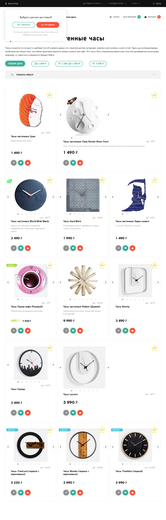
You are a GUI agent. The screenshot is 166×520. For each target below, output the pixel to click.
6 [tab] (40, 214)
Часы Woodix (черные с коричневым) (76, 478)
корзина (152, 17)
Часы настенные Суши (24, 136)
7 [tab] (44, 214)
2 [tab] (77, 138)
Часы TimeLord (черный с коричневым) (26, 478)
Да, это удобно (48, 25)
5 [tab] (36, 214)
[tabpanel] (84, 115)
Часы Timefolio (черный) (130, 476)
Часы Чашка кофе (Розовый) (28, 311)
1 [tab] (73, 138)
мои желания (129, 17)
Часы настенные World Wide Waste (27, 223)
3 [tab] (81, 138)
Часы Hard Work (72, 221)
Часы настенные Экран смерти (133, 221)
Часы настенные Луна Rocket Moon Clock (87, 141)
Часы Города (18, 394)
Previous (60, 115)
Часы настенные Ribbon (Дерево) (82, 311)
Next (108, 115)
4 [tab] (32, 214)
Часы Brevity (123, 311)
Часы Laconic (71, 399)
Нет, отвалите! (23, 25)
